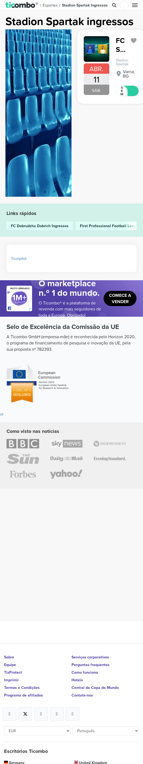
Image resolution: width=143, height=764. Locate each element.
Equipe (10, 664)
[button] (21, 5)
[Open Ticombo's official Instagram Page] (41, 714)
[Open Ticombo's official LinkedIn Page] (72, 714)
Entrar (124, 5)
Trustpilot (18, 258)
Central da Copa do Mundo (95, 687)
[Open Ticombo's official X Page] (25, 714)
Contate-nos (82, 695)
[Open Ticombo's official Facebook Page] (20, 308)
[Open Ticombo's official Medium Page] (57, 714)
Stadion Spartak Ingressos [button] (85, 5)
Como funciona (85, 672)
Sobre (9, 657)
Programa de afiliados (23, 695)
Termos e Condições (22, 687)
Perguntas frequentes (91, 664)
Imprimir (11, 680)
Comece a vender (120, 298)
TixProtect (13, 672)
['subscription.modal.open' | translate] (134, 40)
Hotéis (77, 680)
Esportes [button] (50, 5)
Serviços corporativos (90, 657)
